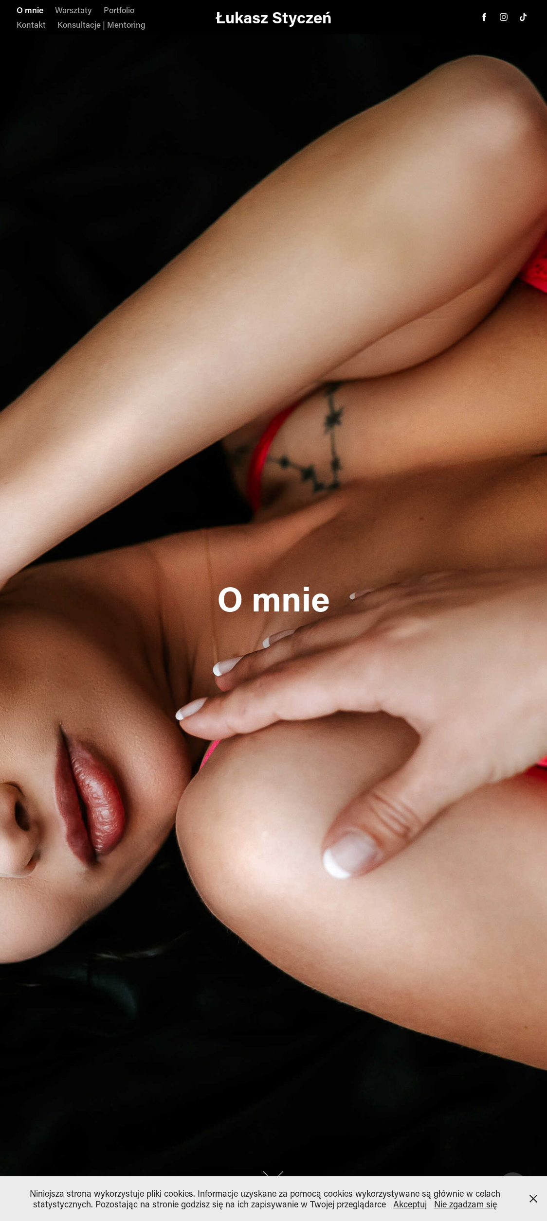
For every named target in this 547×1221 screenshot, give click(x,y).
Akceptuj (410, 1204)
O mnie (30, 9)
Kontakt (31, 24)
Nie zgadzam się (465, 1204)
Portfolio (119, 9)
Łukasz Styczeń (274, 17)
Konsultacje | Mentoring (101, 24)
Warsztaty (73, 9)
